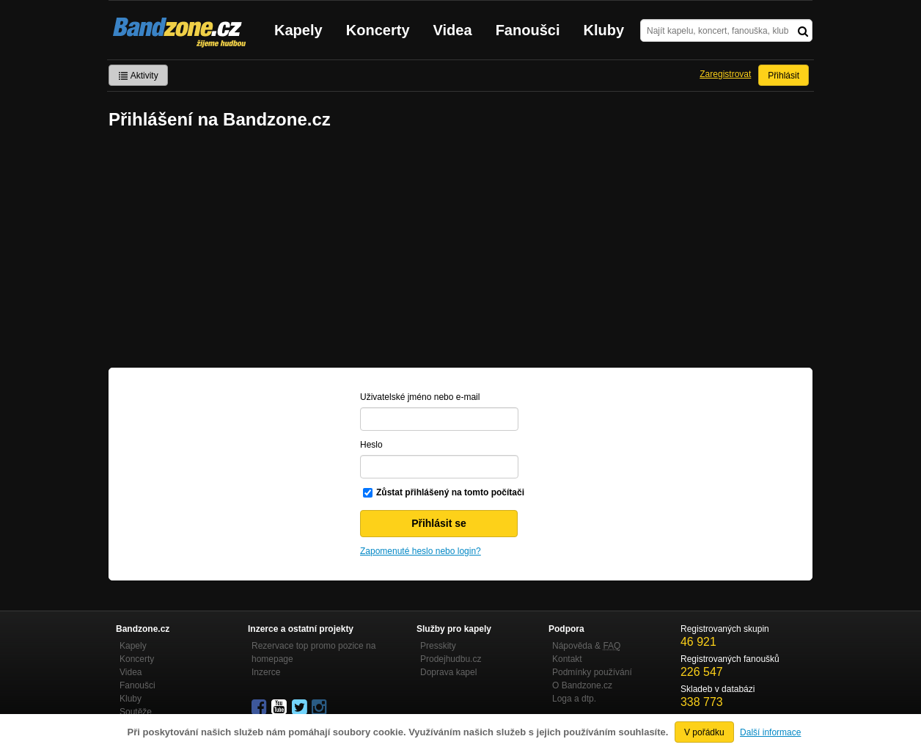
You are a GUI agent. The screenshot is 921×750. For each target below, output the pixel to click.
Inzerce (266, 672)
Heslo (371, 445)
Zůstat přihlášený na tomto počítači (450, 492)
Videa (452, 30)
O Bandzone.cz (582, 685)
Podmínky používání (592, 672)
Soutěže (136, 712)
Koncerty (378, 30)
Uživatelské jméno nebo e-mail (420, 397)
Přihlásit (783, 75)
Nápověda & (586, 646)
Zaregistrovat (725, 74)
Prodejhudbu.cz (450, 659)
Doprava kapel (448, 672)
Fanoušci (528, 30)
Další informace (770, 732)
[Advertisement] (460, 250)
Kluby (604, 30)
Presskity (438, 646)
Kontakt (567, 659)
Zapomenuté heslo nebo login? (420, 551)
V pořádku (704, 732)
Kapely (298, 30)
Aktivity (138, 75)
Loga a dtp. (574, 698)
